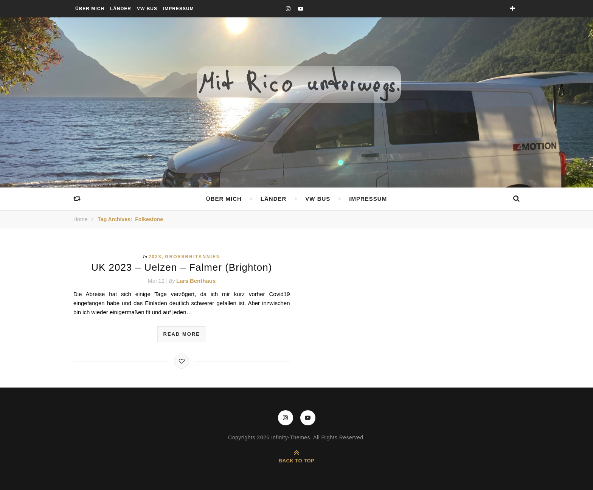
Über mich (89, 8)
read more (181, 334)
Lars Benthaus (196, 281)
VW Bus (147, 8)
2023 (155, 256)
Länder (120, 8)
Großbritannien (192, 256)
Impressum (178, 8)
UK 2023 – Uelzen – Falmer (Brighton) (181, 267)
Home (80, 219)
